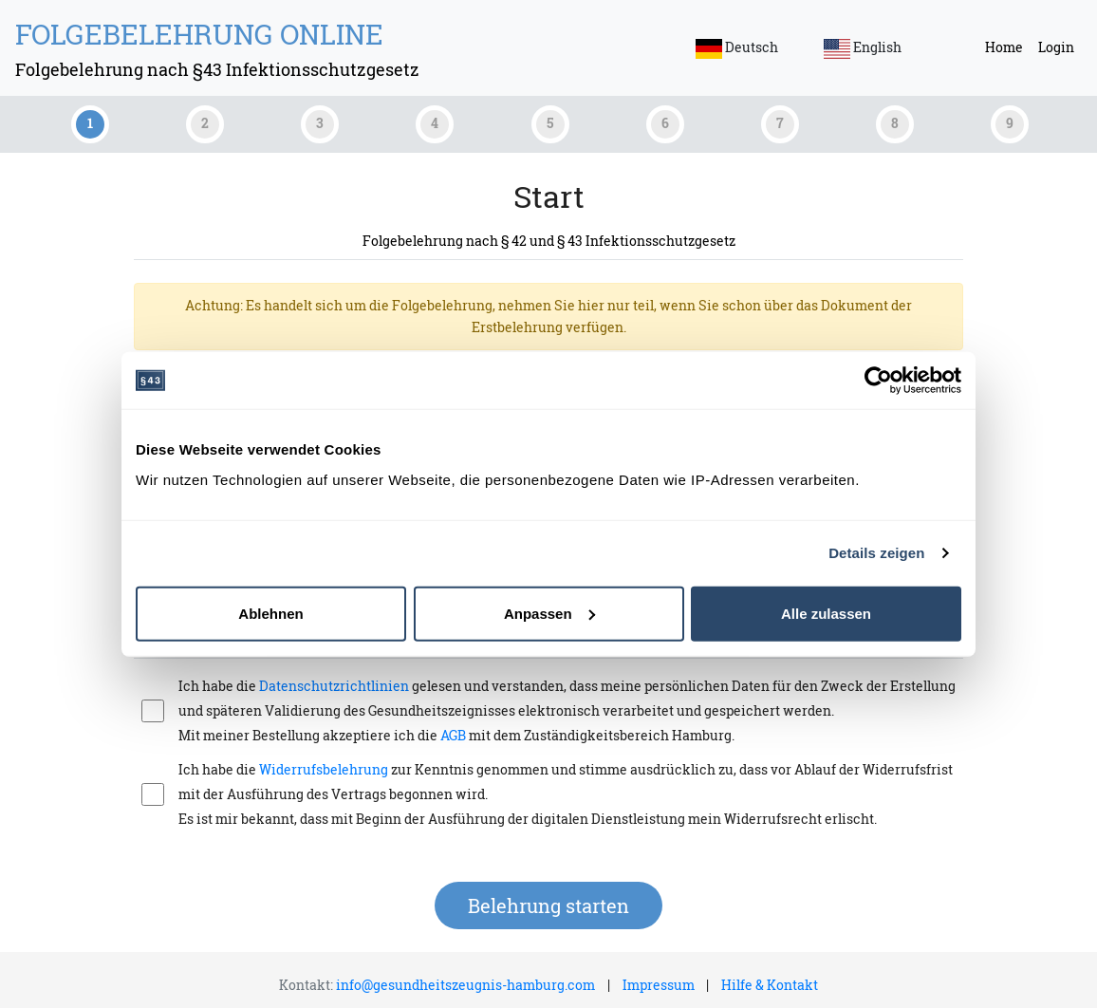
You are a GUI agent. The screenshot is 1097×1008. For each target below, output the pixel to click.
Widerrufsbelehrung (323, 769)
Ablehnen (270, 613)
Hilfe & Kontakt (769, 985)
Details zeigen (876, 553)
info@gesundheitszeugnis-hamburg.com (465, 985)
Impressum (659, 985)
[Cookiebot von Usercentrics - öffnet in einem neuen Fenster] (878, 380)
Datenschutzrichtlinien (335, 686)
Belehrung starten (548, 905)
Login (1056, 47)
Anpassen (549, 613)
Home (1004, 47)
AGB (453, 735)
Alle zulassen (826, 613)
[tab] (88, 124)
